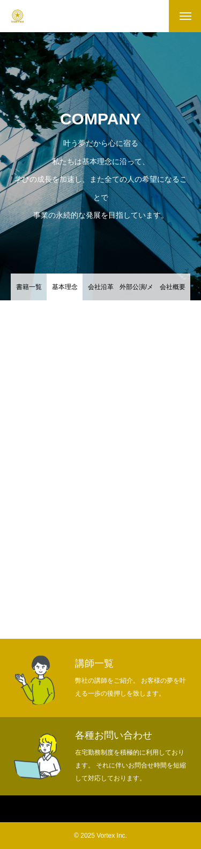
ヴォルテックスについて (70, 809)
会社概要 (172, 287)
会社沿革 (101, 287)
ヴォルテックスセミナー (154, 809)
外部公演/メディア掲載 (136, 291)
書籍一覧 (29, 287)
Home (14, 809)
